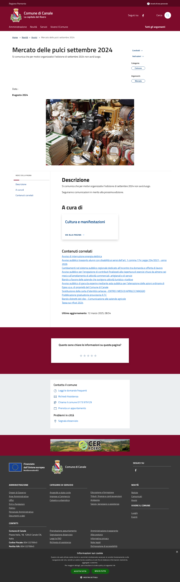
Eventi (134, 517)
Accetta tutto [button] (80, 571)
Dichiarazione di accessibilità (104, 546)
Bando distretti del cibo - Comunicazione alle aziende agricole (94, 299)
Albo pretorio (97, 534)
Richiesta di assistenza (60, 542)
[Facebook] (142, 15)
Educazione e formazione (102, 492)
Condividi (138, 50)
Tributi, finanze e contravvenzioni (106, 496)
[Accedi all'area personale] (157, 4)
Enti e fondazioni (17, 504)
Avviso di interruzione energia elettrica (82, 256)
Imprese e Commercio (60, 496)
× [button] (177, 552)
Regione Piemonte (17, 3)
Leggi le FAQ (55, 538)
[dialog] (90, 565)
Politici (12, 508)
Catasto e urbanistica (60, 500)
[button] (90, 577)
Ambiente (95, 500)
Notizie (134, 492)
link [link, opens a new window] (114, 565)
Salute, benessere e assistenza (105, 504)
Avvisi (34, 37)
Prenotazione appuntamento (63, 530)
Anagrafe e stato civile (60, 492)
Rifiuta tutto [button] (100, 571)
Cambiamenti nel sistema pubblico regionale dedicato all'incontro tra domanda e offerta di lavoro (112, 268)
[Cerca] (167, 15)
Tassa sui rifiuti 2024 (72, 303)
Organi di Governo (17, 492)
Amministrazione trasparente (104, 530)
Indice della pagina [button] (23, 175)
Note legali (96, 542)
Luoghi (134, 513)
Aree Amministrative (19, 496)
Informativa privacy (100, 538)
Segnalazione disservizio (61, 534)
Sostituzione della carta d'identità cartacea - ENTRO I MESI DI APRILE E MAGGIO (103, 291)
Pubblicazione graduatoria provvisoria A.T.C (84, 295)
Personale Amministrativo (21, 511)
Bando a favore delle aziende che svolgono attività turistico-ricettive (97, 279)
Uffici (11, 500)
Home (15, 37)
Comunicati (136, 496)
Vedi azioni (138, 56)
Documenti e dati (17, 515)
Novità (25, 37)
